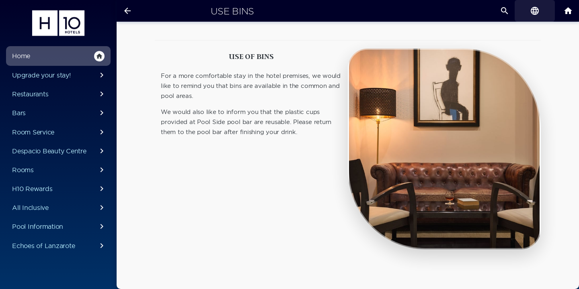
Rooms (59, 170)
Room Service (59, 132)
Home (58, 56)
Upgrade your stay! (59, 75)
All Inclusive (59, 207)
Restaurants (59, 94)
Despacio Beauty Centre (59, 151)
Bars (59, 113)
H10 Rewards (59, 188)
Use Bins (232, 11)
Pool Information (59, 226)
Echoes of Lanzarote (59, 245)
